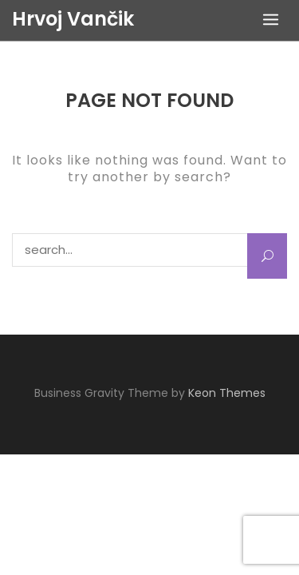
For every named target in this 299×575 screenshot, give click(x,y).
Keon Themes (227, 393)
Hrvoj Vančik (73, 19)
